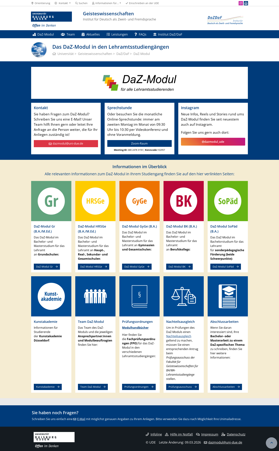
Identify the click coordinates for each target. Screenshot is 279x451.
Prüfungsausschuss (180, 386)
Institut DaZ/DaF (167, 34)
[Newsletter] (246, 3)
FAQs (140, 34)
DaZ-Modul (43, 34)
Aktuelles (91, 34)
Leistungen (117, 34)
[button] (62, 3)
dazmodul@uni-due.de (68, 143)
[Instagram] (241, 3)
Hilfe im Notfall (179, 434)
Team (68, 34)
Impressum (207, 434)
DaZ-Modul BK (177, 266)
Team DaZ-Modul (90, 386)
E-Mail (81, 419)
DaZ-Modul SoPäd (223, 266)
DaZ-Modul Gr (44, 266)
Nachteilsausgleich (178, 336)
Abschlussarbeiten (224, 386)
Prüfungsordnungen (136, 386)
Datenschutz (233, 434)
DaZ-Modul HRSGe (91, 266)
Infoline (154, 434)
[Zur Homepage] (51, 20)
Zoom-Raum (139, 143)
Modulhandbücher (135, 328)
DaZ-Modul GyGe (134, 266)
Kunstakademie (45, 386)
